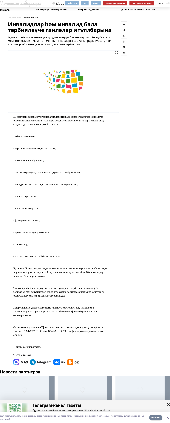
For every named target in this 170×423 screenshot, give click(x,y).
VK (85, 3)
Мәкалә (5, 9)
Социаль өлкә (14, 17)
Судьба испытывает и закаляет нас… (138, 9)
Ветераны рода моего (88, 9)
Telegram (72, 3)
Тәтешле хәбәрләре (20, 3)
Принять (155, 417)
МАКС (95, 3)
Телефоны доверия (115, 3)
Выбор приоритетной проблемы (51, 9)
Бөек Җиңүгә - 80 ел (142, 3)
